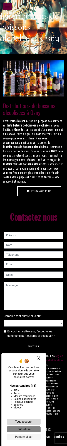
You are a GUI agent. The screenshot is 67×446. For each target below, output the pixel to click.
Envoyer (33, 346)
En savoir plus (39, 191)
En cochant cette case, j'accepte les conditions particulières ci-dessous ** (31, 333)
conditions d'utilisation (48, 360)
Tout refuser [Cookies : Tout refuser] (23, 429)
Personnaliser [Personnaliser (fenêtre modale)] (24, 436)
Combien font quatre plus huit (22, 316)
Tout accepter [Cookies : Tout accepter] (24, 421)
